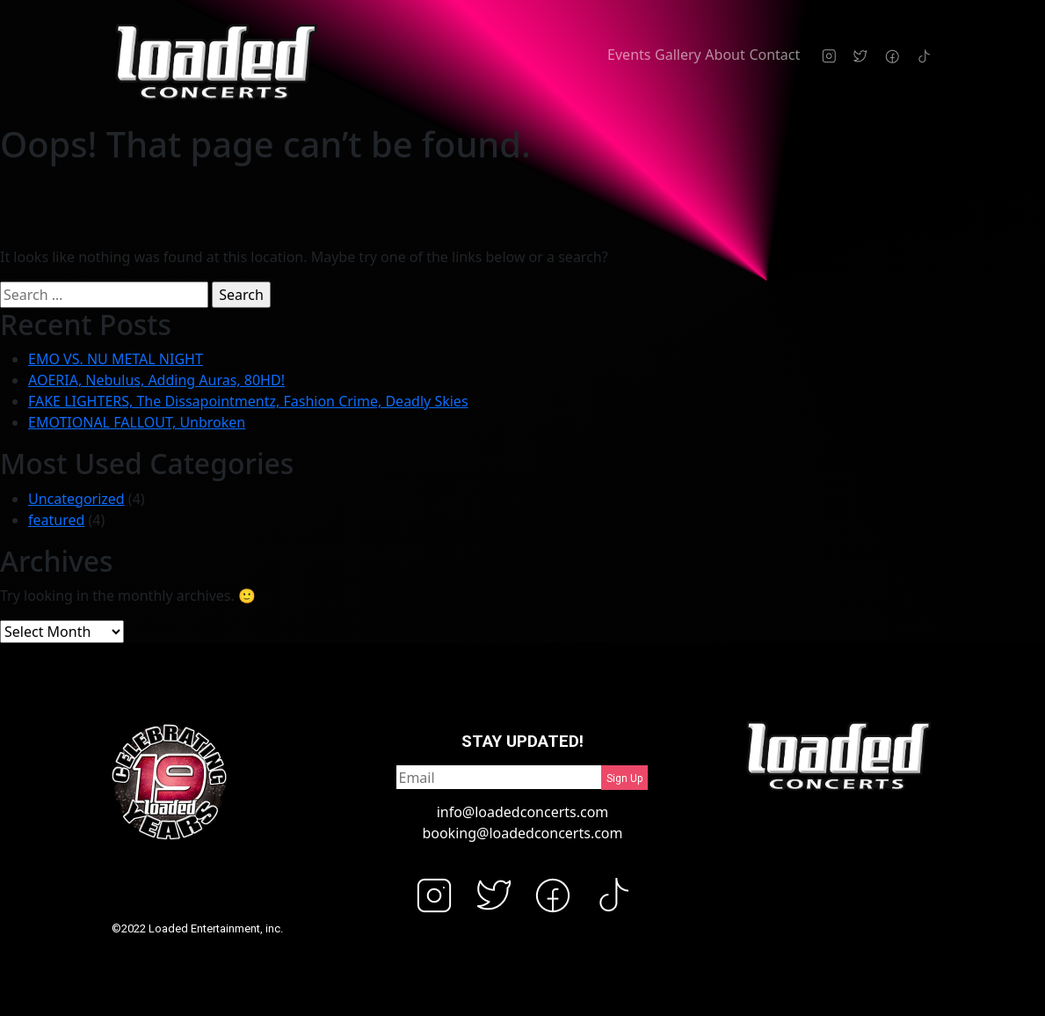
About (724, 54)
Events (628, 54)
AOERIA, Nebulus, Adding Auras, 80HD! (156, 380)
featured (56, 520)
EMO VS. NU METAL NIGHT (115, 359)
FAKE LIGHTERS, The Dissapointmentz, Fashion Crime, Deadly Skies (248, 401)
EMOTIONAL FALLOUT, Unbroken (136, 422)
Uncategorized (76, 498)
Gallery (678, 54)
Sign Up (624, 778)
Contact (774, 54)
